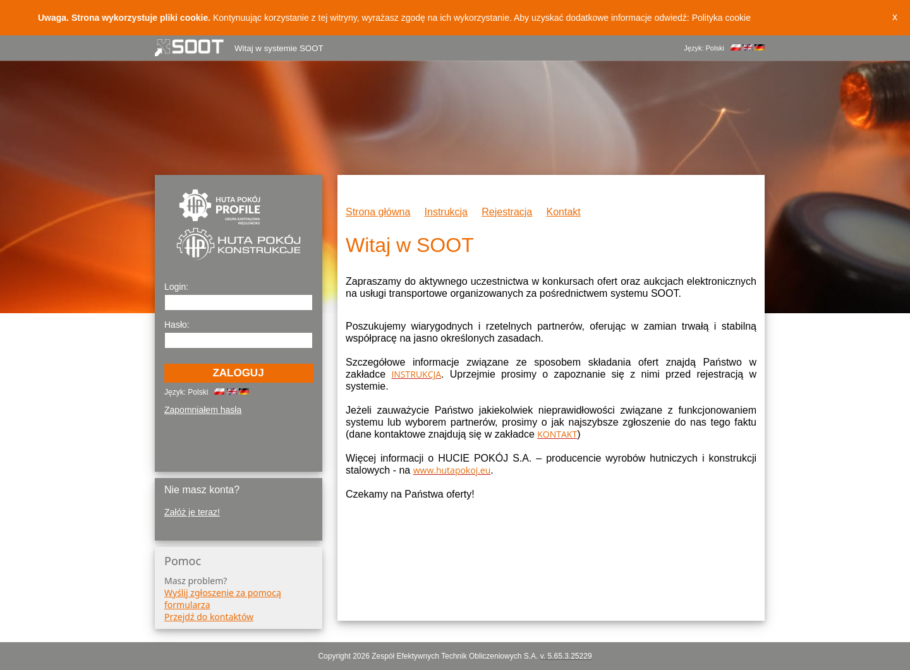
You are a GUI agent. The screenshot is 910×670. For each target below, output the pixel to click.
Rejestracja (507, 211)
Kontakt (564, 211)
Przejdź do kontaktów (208, 617)
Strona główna (378, 211)
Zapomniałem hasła (202, 410)
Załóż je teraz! (192, 512)
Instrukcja (446, 211)
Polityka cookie (721, 18)
